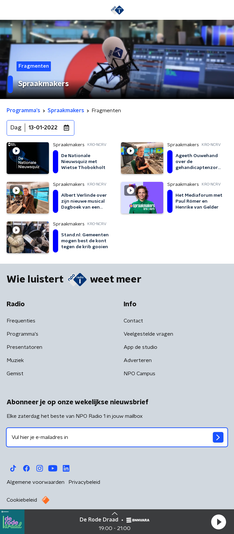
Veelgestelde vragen (148, 334)
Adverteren (138, 360)
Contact (133, 320)
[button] (218, 521)
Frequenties (21, 320)
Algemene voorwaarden (35, 482)
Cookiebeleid (22, 500)
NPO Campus (139, 373)
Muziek (15, 360)
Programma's (22, 334)
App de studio (140, 347)
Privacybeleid (84, 482)
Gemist (15, 373)
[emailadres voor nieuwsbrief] (117, 437)
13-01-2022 (43, 127)
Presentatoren (24, 347)
